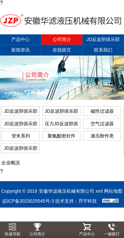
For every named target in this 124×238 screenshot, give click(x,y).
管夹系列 (21, 136)
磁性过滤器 (102, 111)
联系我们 (103, 50)
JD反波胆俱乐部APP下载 (103, 41)
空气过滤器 (102, 123)
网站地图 (113, 191)
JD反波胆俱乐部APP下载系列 (20, 149)
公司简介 (62, 39)
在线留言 (62, 50)
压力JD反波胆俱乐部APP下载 (61, 125)
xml (99, 191)
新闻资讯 (20, 50)
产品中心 (20, 39)
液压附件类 (102, 136)
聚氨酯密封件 (61, 136)
